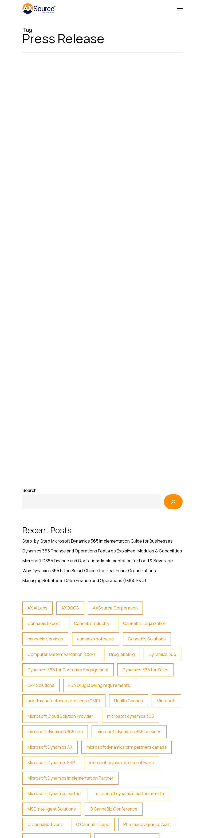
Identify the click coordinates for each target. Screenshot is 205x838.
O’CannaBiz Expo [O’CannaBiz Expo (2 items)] (92, 824)
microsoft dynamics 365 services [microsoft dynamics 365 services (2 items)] (129, 732)
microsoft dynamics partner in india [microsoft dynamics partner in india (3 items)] (130, 793)
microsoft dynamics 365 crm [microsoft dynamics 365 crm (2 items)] (55, 732)
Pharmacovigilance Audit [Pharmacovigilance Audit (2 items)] (147, 824)
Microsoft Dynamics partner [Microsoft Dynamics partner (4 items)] (54, 793)
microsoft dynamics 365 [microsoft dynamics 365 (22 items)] (130, 716)
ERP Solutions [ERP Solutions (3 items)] (40, 685)
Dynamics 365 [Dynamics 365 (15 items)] (162, 654)
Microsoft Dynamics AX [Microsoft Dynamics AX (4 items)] (50, 747)
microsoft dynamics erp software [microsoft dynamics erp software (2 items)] (121, 762)
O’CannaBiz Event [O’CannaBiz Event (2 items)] (44, 824)
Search (29, 490)
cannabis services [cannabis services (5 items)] (45, 639)
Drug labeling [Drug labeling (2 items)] (122, 654)
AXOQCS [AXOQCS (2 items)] (70, 608)
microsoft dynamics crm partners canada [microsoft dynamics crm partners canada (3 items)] (126, 747)
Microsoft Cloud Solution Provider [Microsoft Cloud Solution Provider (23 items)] (60, 716)
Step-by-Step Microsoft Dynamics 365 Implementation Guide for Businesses (97, 541)
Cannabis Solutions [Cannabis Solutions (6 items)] (147, 639)
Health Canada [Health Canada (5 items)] (128, 701)
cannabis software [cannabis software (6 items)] (95, 639)
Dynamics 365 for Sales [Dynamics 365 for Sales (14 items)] (145, 670)
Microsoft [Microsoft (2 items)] (166, 701)
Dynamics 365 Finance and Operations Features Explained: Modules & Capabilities (102, 551)
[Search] (173, 501)
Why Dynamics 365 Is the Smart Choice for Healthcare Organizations (89, 571)
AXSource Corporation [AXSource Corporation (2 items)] (115, 608)
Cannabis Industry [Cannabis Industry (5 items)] (91, 623)
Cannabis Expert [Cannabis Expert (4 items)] (43, 623)
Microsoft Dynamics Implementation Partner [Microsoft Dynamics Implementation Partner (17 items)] (70, 778)
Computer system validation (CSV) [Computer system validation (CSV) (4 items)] (61, 654)
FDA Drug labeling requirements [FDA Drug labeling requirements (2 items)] (99, 685)
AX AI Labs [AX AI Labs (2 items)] (37, 608)
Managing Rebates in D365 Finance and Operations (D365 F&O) (84, 580)
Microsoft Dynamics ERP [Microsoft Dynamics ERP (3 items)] (51, 762)
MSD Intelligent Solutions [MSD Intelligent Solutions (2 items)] (51, 809)
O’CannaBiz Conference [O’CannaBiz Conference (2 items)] (113, 809)
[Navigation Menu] (180, 8)
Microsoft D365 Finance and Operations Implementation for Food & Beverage (97, 561)
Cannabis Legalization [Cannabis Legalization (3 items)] (144, 623)
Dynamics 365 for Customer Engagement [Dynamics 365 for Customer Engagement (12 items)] (68, 670)
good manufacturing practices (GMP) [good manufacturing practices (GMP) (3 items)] (63, 701)
